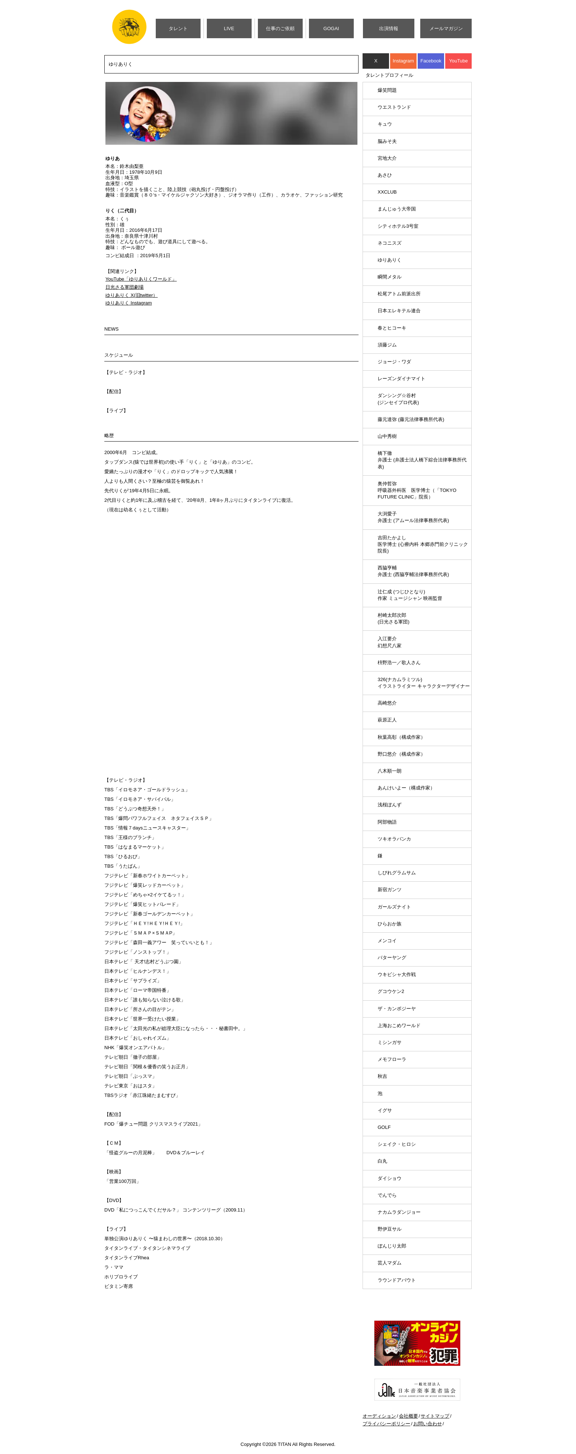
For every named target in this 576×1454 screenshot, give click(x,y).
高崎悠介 (387, 703)
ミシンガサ (390, 1042)
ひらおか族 (390, 923)
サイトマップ (435, 1416)
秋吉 (382, 1076)
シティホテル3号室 (398, 226)
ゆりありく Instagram (128, 303)
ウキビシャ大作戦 (397, 974)
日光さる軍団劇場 (124, 287)
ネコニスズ (390, 243)
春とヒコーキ (392, 328)
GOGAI (331, 28)
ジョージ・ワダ (394, 361)
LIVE (229, 28)
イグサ (385, 1110)
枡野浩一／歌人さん (399, 662)
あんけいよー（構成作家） (406, 788)
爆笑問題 (387, 90)
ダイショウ (390, 1178)
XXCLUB (387, 192)
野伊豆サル (390, 1229)
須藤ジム (387, 345)
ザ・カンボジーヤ (397, 1008)
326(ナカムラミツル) (424, 683)
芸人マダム (390, 1263)
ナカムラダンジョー (399, 1212)
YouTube (458, 61)
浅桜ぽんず (390, 804)
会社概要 (408, 1416)
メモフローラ (392, 1059)
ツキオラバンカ (394, 839)
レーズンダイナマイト (401, 378)
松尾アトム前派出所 (399, 293)
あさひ (385, 175)
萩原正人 (387, 720)
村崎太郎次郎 (394, 618)
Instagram (403, 61)
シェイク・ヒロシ (397, 1144)
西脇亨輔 (413, 571)
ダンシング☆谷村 (398, 399)
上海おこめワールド (399, 1025)
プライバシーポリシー (386, 1423)
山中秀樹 (387, 436)
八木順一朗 (390, 771)
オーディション (379, 1416)
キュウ (385, 124)
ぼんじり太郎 (392, 1246)
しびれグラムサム (397, 872)
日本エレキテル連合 (399, 310)
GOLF (384, 1127)
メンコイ (387, 940)
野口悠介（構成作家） (401, 754)
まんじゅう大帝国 (397, 209)
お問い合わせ (427, 1423)
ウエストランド (394, 107)
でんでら (387, 1195)
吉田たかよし (423, 544)
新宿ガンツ (390, 889)
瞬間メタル (390, 277)
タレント (178, 28)
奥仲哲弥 (417, 490)
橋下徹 (422, 459)
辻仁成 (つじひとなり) (410, 595)
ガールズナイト (394, 907)
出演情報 (388, 28)
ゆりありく (390, 260)
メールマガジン (446, 28)
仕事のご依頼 (280, 28)
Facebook (430, 61)
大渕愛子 (413, 517)
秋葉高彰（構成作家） (401, 737)
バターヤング (392, 957)
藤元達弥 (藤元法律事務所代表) (411, 419)
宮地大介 (387, 158)
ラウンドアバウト (397, 1280)
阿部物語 (387, 822)
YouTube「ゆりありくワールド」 (141, 279)
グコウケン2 (391, 991)
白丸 (382, 1161)
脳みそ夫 (387, 141)
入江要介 (390, 642)
